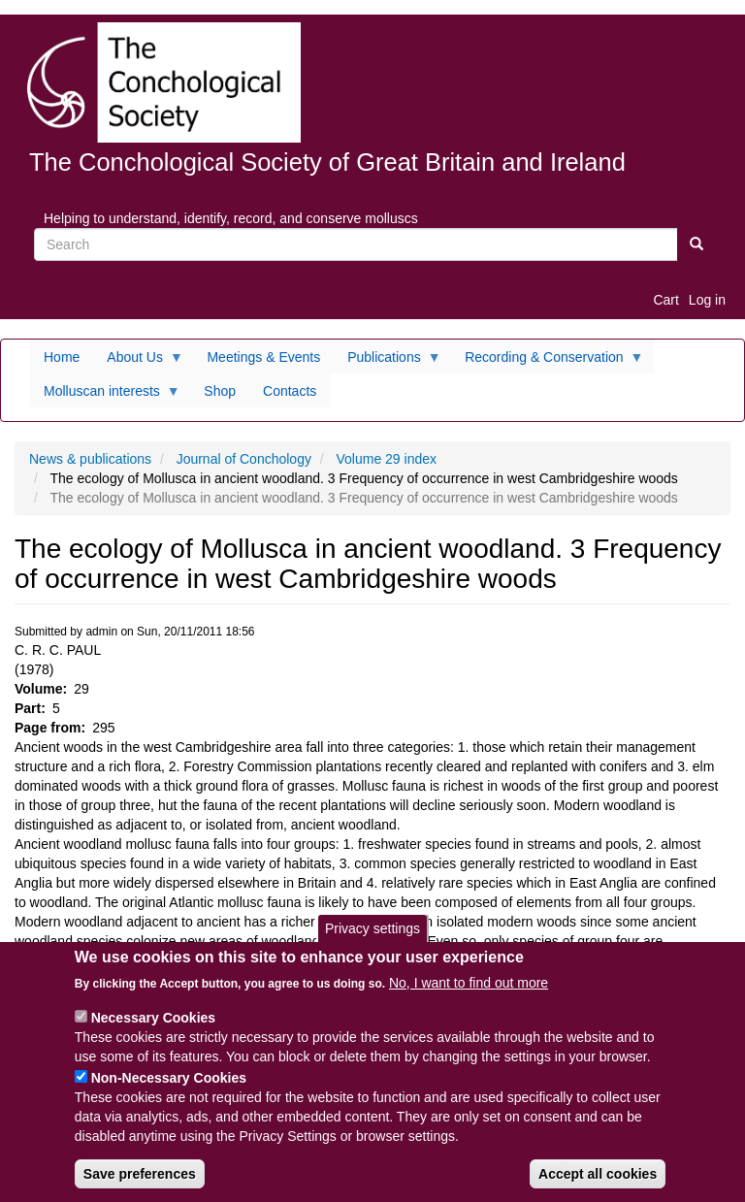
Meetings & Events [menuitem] (263, 357)
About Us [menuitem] (138, 361)
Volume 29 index (387, 459)
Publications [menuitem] (387, 361)
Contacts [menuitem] (289, 391)
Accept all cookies (597, 1174)
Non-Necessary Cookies (168, 1078)
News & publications (90, 459)
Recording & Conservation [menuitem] (547, 361)
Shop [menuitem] (220, 391)
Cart (665, 300)
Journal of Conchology (244, 459)
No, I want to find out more (468, 983)
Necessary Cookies (153, 1017)
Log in (707, 300)
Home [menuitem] (62, 357)
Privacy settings (372, 928)
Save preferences (139, 1174)
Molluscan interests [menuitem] (105, 395)
